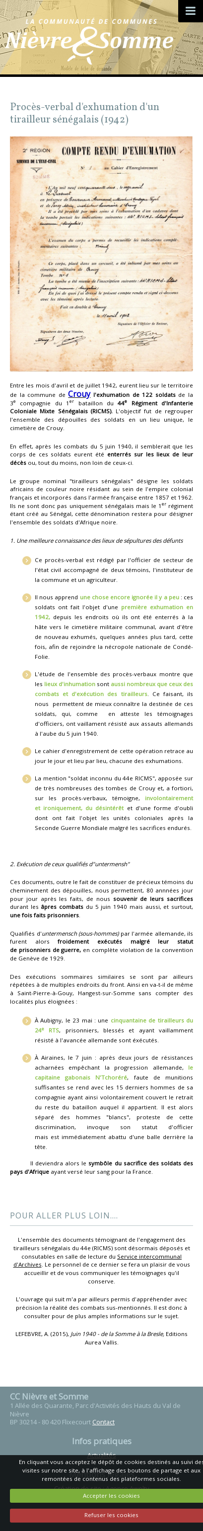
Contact (103, 1421)
